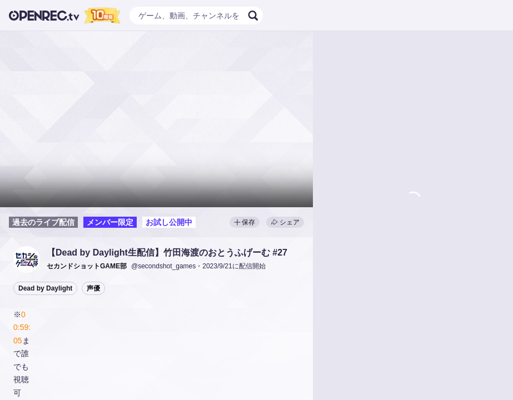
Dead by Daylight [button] (45, 288)
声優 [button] (93, 288)
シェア (285, 222)
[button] (26, 259)
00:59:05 (22, 327)
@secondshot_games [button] (163, 266)
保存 (244, 222)
